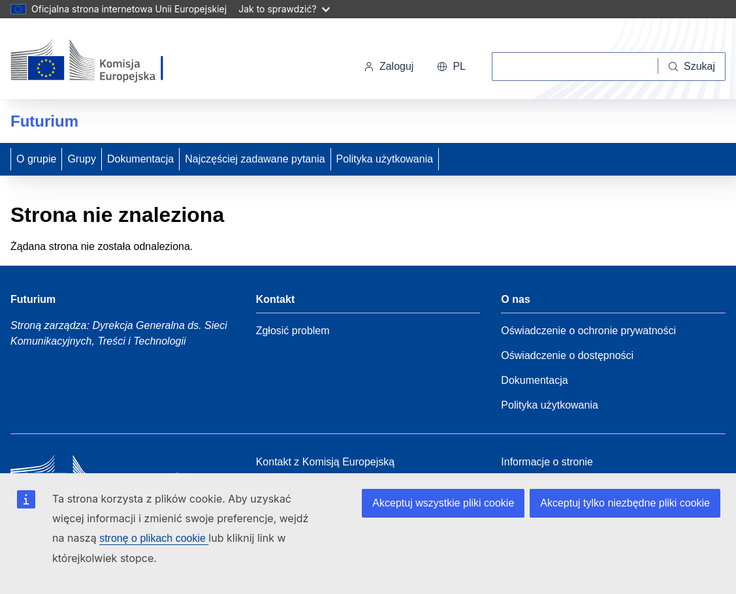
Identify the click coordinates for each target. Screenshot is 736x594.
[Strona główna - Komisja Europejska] (100, 61)
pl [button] (451, 66)
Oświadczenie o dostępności (567, 355)
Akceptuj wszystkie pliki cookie (443, 502)
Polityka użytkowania (385, 158)
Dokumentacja (140, 158)
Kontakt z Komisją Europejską (325, 461)
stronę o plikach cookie (153, 538)
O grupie (36, 158)
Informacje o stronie (547, 461)
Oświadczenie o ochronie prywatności (588, 330)
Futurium (44, 121)
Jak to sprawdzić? (283, 8)
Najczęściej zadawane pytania (255, 158)
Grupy (81, 158)
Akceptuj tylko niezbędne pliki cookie (625, 502)
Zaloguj (388, 66)
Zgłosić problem (293, 330)
